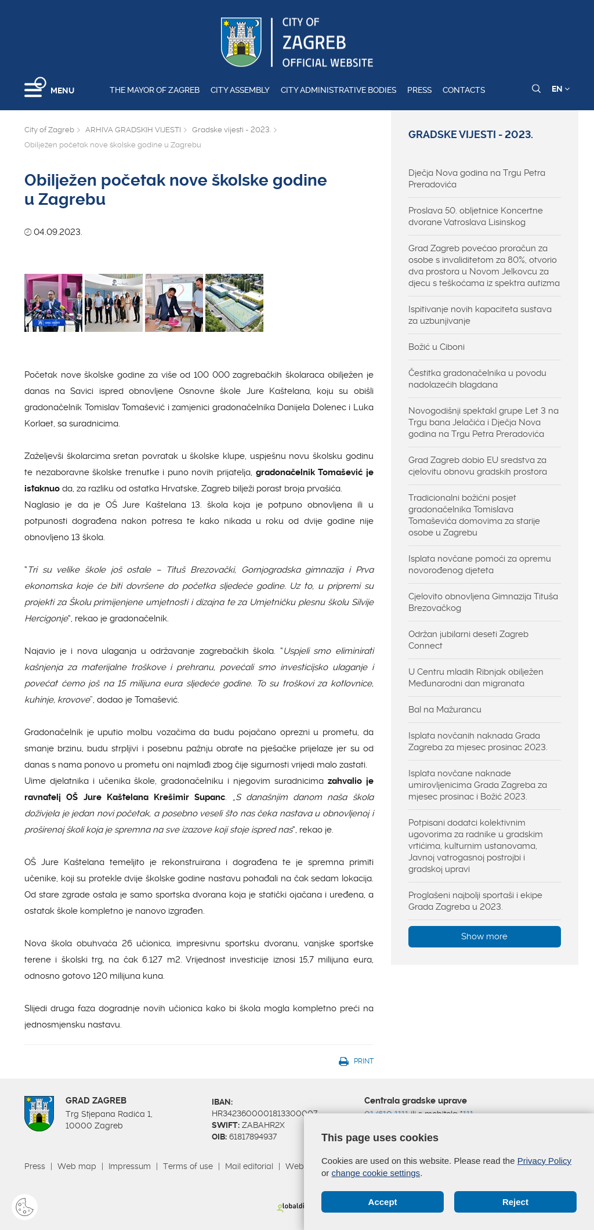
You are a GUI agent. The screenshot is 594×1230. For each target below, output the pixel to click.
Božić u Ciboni (436, 347)
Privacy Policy (544, 1161)
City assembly (240, 90)
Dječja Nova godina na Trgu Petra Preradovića (476, 179)
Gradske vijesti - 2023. (231, 129)
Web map (76, 1166)
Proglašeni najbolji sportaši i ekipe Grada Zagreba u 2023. (475, 901)
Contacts (464, 90)
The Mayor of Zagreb (155, 90)
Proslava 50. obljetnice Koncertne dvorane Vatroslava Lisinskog (475, 216)
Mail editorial (249, 1166)
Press (419, 90)
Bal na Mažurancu (444, 709)
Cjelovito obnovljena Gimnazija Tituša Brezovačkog (483, 602)
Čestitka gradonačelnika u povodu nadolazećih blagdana (477, 379)
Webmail (302, 1166)
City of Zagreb (49, 129)
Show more (484, 936)
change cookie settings (376, 1173)
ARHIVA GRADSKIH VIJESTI (133, 129)
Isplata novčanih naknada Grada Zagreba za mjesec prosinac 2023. (478, 741)
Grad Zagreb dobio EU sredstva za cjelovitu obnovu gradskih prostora (477, 466)
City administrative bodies (338, 90)
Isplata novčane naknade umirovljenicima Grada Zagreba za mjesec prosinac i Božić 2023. (477, 785)
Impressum (129, 1166)
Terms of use (188, 1166)
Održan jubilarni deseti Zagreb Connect (468, 640)
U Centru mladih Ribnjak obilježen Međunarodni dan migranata (476, 678)
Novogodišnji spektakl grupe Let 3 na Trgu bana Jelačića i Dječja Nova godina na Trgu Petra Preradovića (483, 422)
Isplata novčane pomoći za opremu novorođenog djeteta (479, 565)
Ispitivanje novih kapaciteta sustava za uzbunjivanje (480, 315)
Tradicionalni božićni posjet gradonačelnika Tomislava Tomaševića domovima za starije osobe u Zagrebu (474, 515)
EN (561, 88)
